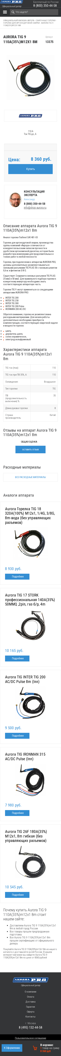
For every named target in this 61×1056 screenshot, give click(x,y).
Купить (30, 169)
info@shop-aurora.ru (35, 207)
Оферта (30, 1011)
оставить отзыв (30, 449)
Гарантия (30, 1006)
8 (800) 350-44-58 (45, 6)
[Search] (34, 12)
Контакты (30, 1016)
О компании (30, 991)
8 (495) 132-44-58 (30, 1027)
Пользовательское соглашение (30, 1038)
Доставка (30, 1001)
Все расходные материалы (30, 477)
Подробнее (18, 576)
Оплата (30, 996)
